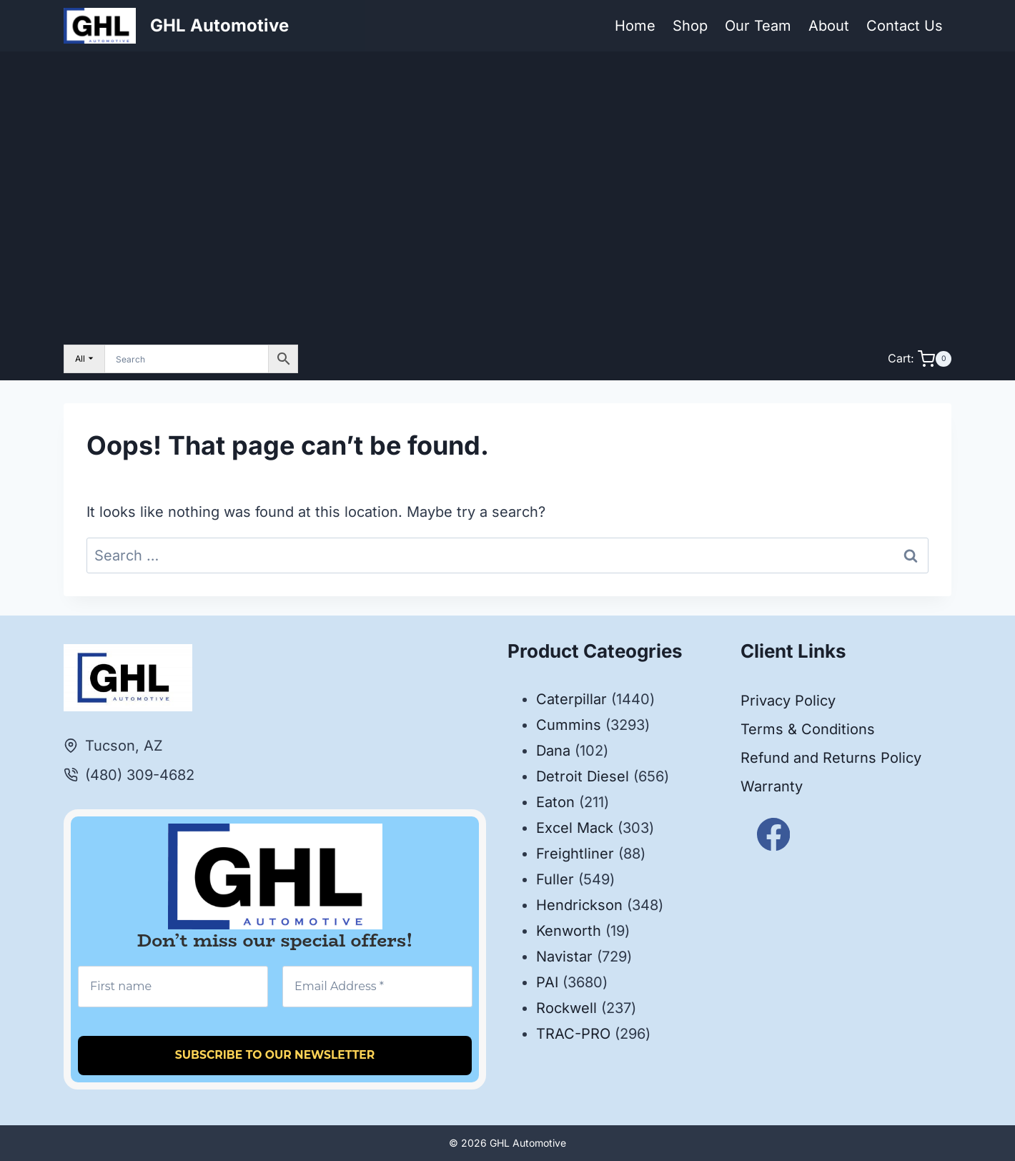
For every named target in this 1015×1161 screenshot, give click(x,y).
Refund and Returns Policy (831, 757)
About (828, 25)
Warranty (772, 786)
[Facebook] (774, 834)
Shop (690, 25)
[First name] (173, 986)
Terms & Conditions (808, 729)
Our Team (758, 25)
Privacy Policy (788, 700)
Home (635, 25)
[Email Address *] (377, 986)
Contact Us (904, 25)
